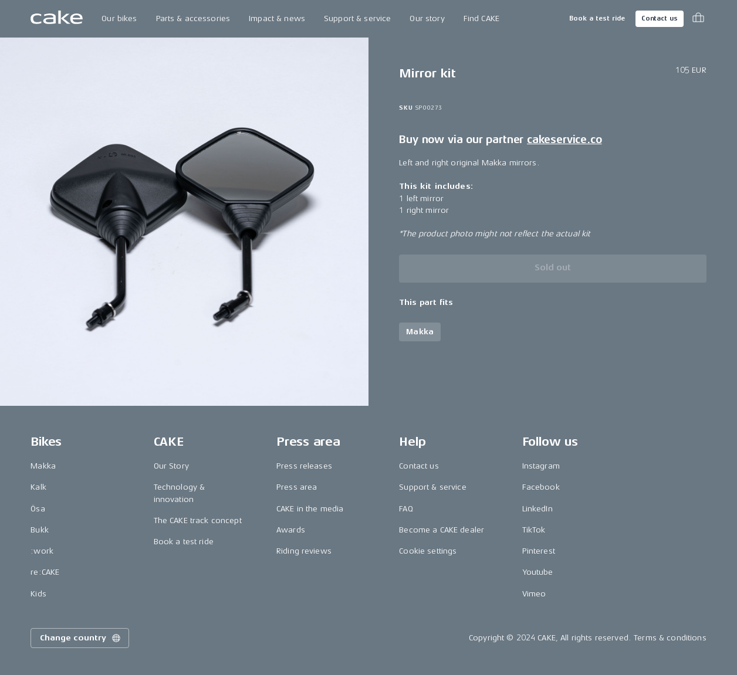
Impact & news (277, 18)
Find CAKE (481, 18)
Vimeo (534, 593)
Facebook (541, 487)
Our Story (171, 466)
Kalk (38, 487)
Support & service (357, 18)
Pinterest (538, 551)
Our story (427, 18)
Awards (290, 529)
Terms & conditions (670, 637)
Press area (296, 487)
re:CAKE (45, 572)
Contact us (659, 18)
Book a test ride (597, 18)
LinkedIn (537, 508)
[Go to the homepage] (57, 19)
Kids (38, 593)
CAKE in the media (309, 508)
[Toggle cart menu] (698, 19)
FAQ (406, 508)
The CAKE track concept (198, 520)
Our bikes (119, 18)
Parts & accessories (193, 18)
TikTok (534, 529)
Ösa (38, 508)
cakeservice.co (564, 139)
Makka (43, 466)
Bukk (40, 529)
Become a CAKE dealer (441, 529)
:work (42, 551)
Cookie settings (428, 551)
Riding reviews (304, 551)
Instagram (541, 466)
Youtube (537, 572)
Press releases (304, 466)
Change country (81, 638)
